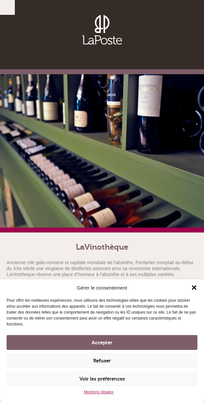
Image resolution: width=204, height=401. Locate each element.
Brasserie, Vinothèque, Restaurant (102, 30)
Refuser (102, 361)
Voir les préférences (102, 379)
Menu (7, 7)
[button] (194, 287)
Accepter (102, 343)
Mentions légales (98, 392)
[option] (102, 153)
